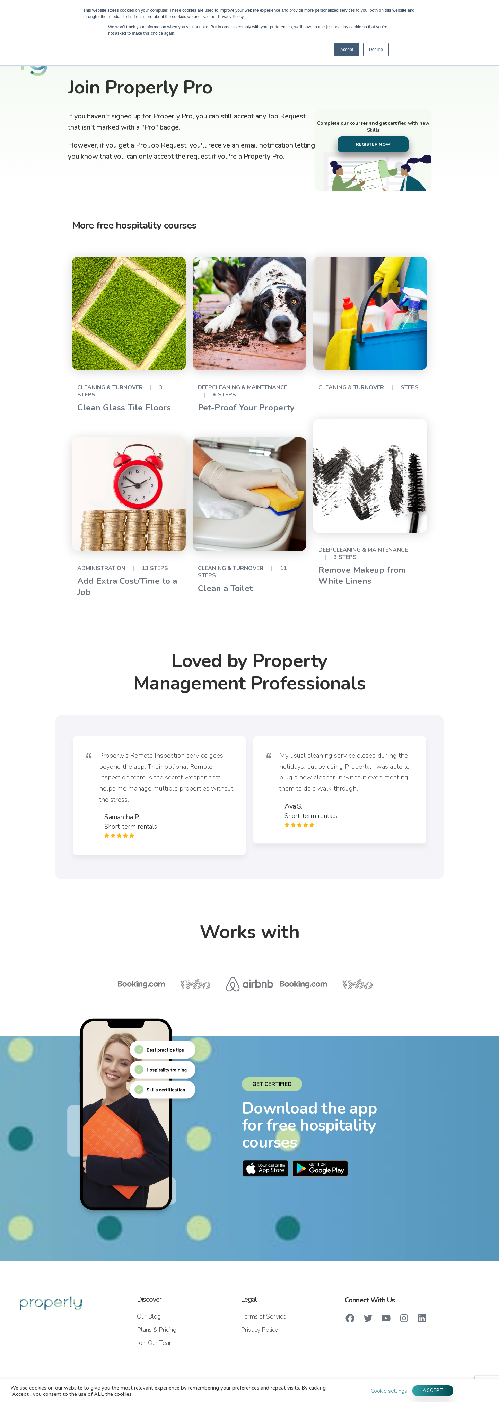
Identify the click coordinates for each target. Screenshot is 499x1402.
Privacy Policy (259, 1329)
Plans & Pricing (156, 1329)
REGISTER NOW (373, 144)
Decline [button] (376, 49)
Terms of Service (263, 1316)
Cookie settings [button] (389, 1391)
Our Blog (149, 1316)
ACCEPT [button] (433, 1390)
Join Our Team (155, 1343)
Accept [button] (346, 49)
